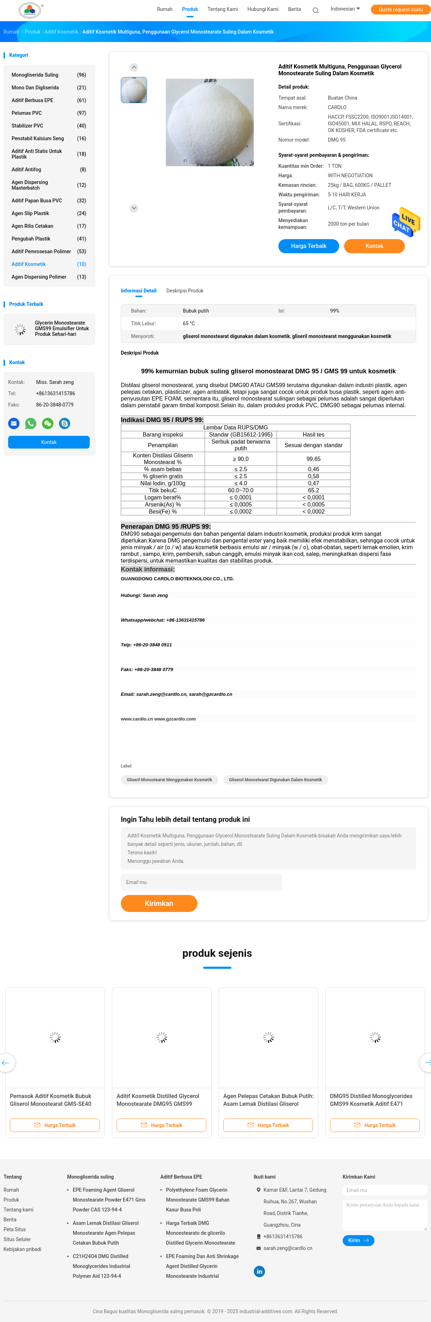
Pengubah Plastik (49, 238)
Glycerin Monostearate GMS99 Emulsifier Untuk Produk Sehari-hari (62, 328)
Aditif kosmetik (49, 264)
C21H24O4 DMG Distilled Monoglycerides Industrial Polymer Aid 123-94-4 (101, 1266)
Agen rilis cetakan (49, 226)
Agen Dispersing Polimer (49, 276)
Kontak (49, 442)
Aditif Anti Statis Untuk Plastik (49, 154)
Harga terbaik (308, 246)
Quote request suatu (401, 9)
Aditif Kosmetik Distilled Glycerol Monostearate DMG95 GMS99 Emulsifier (158, 1104)
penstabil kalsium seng (49, 138)
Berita (10, 1219)
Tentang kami (19, 1210)
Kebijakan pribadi (22, 1249)
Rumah (11, 1190)
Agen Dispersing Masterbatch (49, 185)
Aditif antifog (49, 169)
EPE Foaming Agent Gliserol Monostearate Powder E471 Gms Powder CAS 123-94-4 (109, 1200)
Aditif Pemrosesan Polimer (49, 251)
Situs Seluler (17, 1239)
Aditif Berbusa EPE (49, 100)
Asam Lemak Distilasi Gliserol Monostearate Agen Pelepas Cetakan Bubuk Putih (105, 1233)
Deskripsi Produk (184, 291)
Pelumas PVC (49, 113)
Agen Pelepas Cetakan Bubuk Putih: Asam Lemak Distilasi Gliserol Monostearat (268, 1104)
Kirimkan (159, 903)
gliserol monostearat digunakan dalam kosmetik (275, 779)
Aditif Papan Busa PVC (49, 200)
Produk (11, 1200)
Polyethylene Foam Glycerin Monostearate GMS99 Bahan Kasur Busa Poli (198, 1200)
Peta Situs (15, 1229)
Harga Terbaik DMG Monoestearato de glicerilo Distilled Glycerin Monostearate (200, 1233)
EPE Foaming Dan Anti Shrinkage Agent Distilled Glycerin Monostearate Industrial (202, 1266)
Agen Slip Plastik (49, 213)
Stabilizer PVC (49, 125)
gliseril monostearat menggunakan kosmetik (169, 779)
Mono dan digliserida (49, 87)
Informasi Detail (139, 291)
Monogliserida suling (49, 74)
